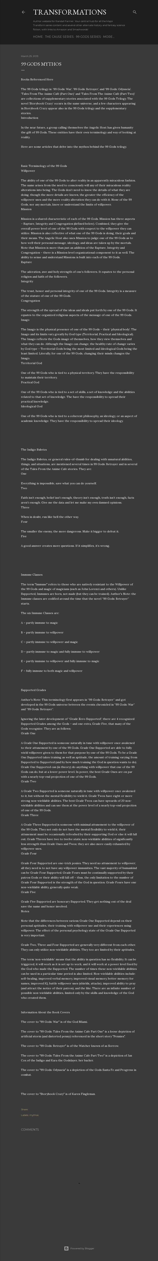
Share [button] (24, 1109)
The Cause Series (59, 37)
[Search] (134, 11)
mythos (34, 1115)
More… (108, 37)
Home (38, 37)
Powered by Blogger (79, 1248)
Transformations (69, 12)
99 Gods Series (88, 37)
